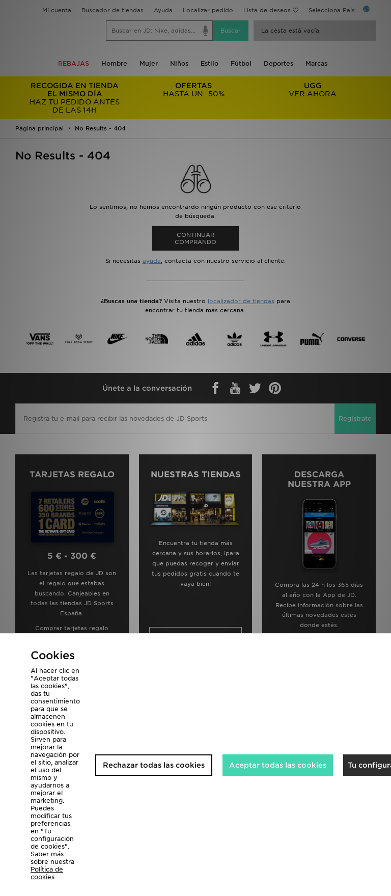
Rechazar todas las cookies (154, 765)
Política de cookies (47, 873)
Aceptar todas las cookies (277, 765)
